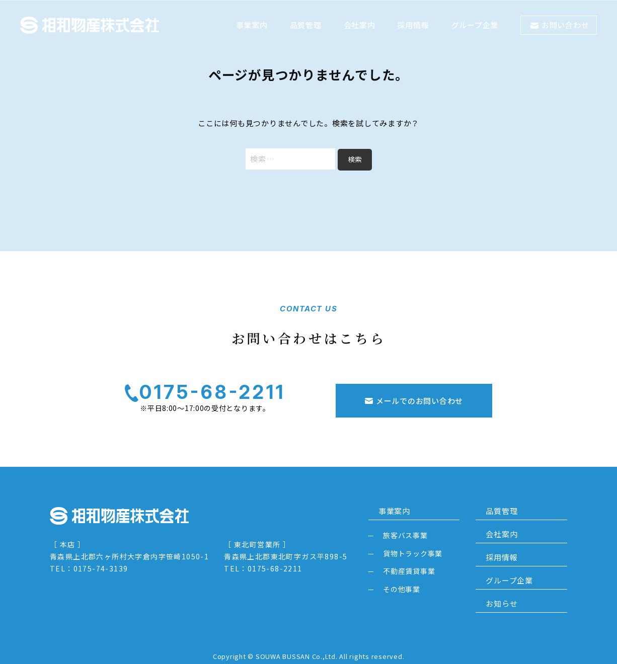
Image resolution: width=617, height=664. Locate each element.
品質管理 (306, 25)
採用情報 (413, 25)
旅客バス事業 (405, 528)
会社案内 (359, 25)
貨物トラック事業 (412, 546)
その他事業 (401, 581)
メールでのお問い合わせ (419, 393)
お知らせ (491, 596)
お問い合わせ (565, 25)
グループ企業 (475, 25)
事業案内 (252, 25)
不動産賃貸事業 (409, 563)
